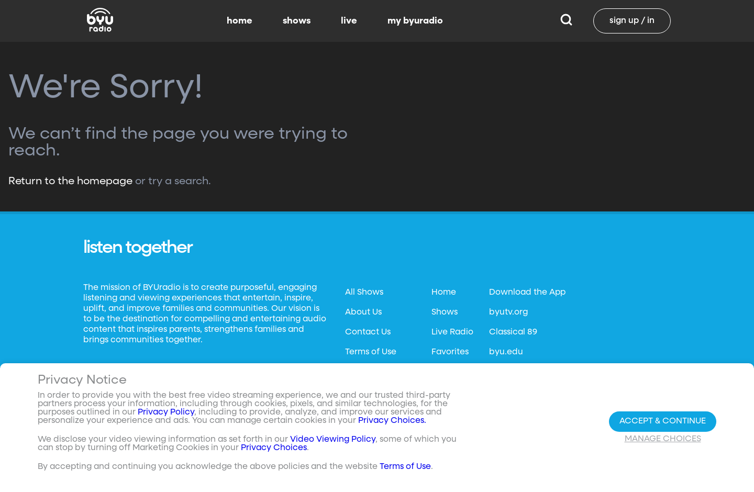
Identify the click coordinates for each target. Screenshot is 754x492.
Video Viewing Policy (332, 439)
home (239, 21)
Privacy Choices (274, 448)
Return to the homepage (70, 181)
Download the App (527, 292)
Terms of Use (370, 352)
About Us (363, 312)
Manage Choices (663, 439)
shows (297, 21)
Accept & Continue (662, 421)
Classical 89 (513, 332)
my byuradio (415, 21)
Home (443, 292)
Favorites (450, 352)
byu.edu (506, 352)
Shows (444, 312)
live (349, 21)
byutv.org (508, 312)
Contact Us (368, 332)
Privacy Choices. (392, 421)
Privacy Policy (166, 412)
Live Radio (452, 332)
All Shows (364, 292)
